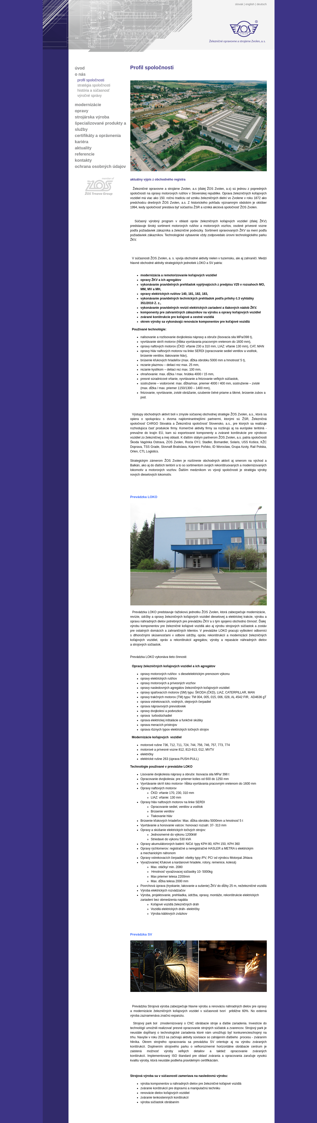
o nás (80, 74)
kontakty (83, 160)
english (249, 4)
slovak (239, 4)
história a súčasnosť (94, 90)
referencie (85, 154)
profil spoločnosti (91, 80)
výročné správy (90, 95)
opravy (81, 111)
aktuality (83, 148)
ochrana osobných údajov (100, 166)
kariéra (82, 142)
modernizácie (88, 104)
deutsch (262, 4)
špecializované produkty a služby (100, 126)
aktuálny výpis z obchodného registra (158, 179)
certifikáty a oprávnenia (98, 135)
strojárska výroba (92, 117)
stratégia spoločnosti (94, 85)
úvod (80, 68)
